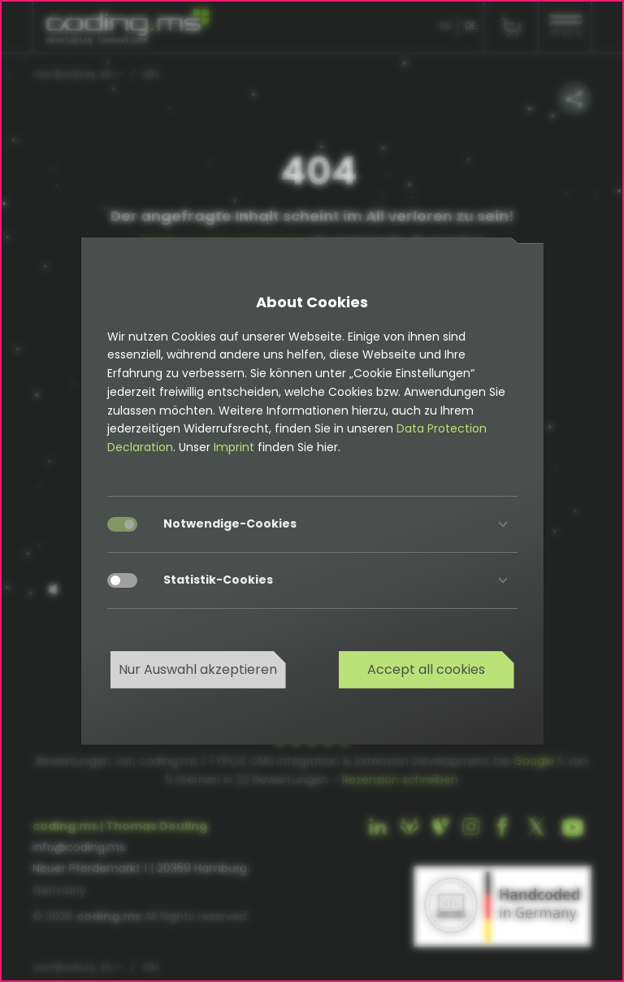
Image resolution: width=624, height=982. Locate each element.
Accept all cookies (426, 669)
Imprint (234, 447)
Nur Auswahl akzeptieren (198, 669)
